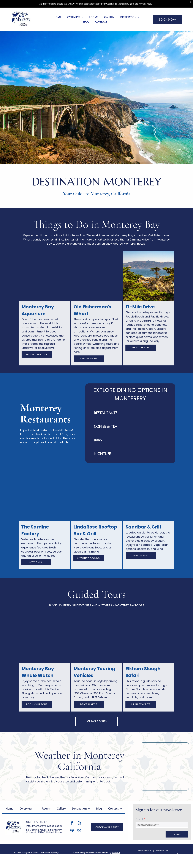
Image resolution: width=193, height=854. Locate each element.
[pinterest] (72, 830)
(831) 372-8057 (36, 822)
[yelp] (79, 823)
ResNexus (116, 852)
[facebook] (72, 823)
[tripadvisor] (79, 830)
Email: (139, 819)
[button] (130, 413)
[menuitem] (57, 17)
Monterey (121, 224)
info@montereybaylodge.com (44, 826)
